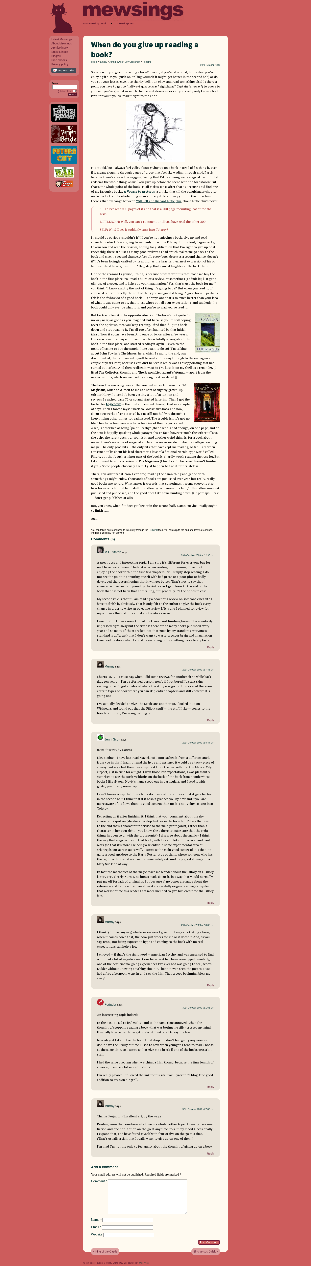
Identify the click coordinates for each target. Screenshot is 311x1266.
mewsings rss (125, 23)
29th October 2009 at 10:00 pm (197, 925)
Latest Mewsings (61, 39)
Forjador (110, 1004)
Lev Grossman (132, 62)
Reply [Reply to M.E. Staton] (210, 647)
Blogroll (56, 56)
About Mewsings (61, 43)
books (94, 62)
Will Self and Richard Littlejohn (158, 201)
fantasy (103, 62)
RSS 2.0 (153, 530)
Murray (109, 666)
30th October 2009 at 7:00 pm (198, 1109)
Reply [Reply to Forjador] (210, 1086)
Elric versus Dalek (204, 1251)
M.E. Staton (113, 552)
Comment (99, 1181)
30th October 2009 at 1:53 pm (198, 1007)
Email (96, 1227)
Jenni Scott (112, 739)
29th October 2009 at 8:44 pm (198, 742)
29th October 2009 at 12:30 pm (197, 555)
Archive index (59, 47)
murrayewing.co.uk (95, 23)
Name (96, 1219)
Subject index (59, 51)
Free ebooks (59, 60)
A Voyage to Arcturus (139, 191)
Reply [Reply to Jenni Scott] (210, 902)
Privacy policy (59, 64)
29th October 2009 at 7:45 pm (198, 669)
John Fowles (116, 62)
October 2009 (212, 65)
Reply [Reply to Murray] (210, 720)
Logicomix (113, 404)
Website (97, 1234)
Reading (147, 62)
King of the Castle (106, 1251)
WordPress (144, 1263)
